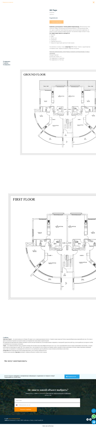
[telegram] (90, 419)
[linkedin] (87, 419)
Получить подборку (25, 409)
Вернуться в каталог (8, 2)
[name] (47, 400)
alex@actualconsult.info (14, 418)
